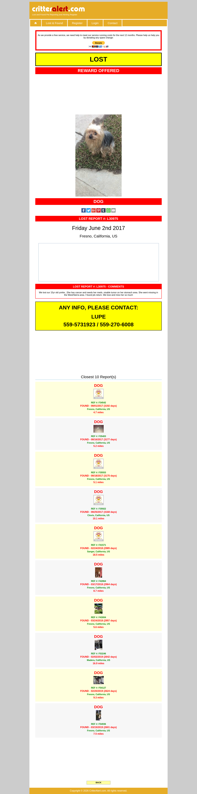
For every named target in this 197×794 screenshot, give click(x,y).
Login (95, 23)
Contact (113, 23)
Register (77, 23)
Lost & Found (54, 23)
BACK (98, 782)
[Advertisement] (133, 9)
